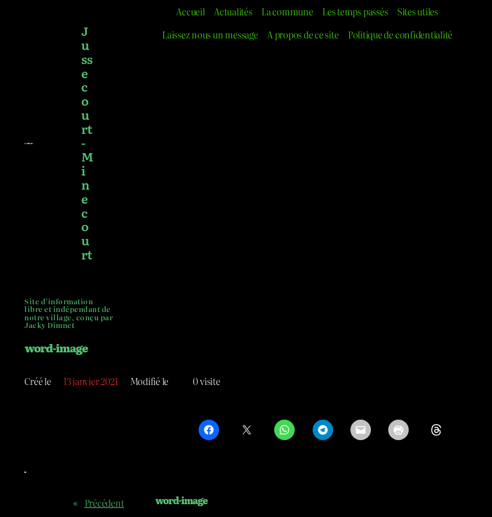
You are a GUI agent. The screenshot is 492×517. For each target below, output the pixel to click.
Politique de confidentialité (400, 34)
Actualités (233, 11)
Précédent (104, 502)
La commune (287, 11)
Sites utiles (417, 11)
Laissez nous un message (210, 34)
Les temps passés (355, 11)
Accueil (190, 11)
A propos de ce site (302, 34)
